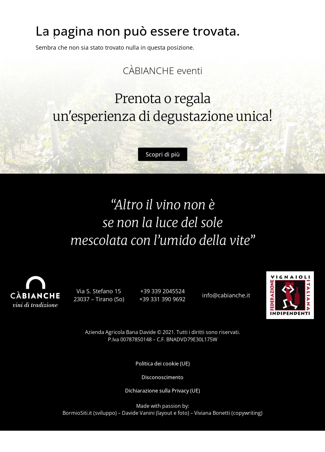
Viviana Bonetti (212, 434)
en (316, 27)
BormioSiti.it (77, 434)
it (306, 27)
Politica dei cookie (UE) (163, 384)
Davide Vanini (138, 434)
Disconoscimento (162, 398)
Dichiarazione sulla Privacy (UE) (162, 411)
